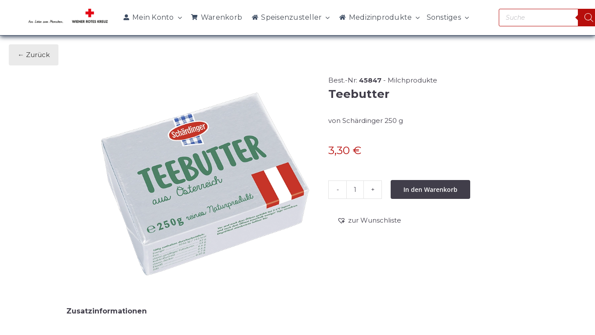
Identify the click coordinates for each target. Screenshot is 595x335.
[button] (369, 220)
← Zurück (34, 54)
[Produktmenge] (355, 189)
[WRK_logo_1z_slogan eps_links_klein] (68, 11)
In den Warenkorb (430, 189)
